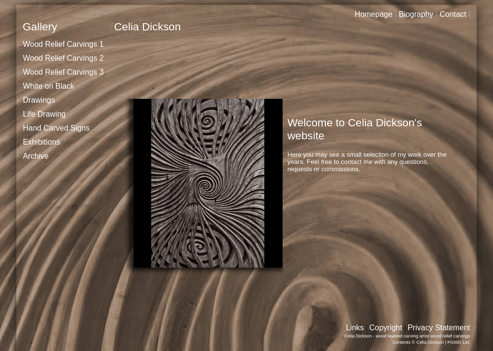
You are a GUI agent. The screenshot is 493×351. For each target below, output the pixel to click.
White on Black (49, 86)
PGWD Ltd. (458, 342)
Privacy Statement (439, 328)
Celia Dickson (430, 342)
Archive (36, 156)
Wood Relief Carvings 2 (63, 58)
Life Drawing (44, 114)
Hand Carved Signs (56, 128)
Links (354, 328)
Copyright (385, 328)
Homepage (373, 14)
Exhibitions (41, 142)
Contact (453, 14)
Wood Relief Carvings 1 (63, 44)
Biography (416, 14)
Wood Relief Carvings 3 (63, 72)
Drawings (39, 100)
